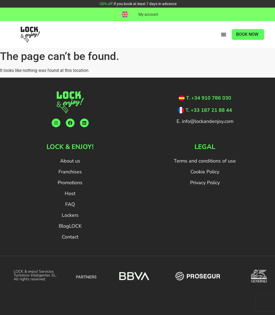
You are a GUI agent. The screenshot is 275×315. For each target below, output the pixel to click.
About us (70, 161)
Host (70, 193)
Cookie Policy (204, 171)
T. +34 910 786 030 (208, 98)
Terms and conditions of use (205, 161)
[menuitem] (125, 14)
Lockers (70, 215)
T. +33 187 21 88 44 (209, 110)
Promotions (70, 182)
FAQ (70, 204)
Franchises (70, 171)
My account (148, 14)
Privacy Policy (205, 182)
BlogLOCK (70, 226)
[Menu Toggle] (223, 34)
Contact (70, 237)
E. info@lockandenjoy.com (205, 121)
